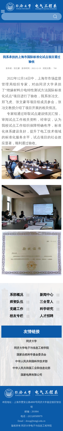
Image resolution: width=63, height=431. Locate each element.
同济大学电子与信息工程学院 (31, 347)
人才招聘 (46, 316)
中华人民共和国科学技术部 (31, 361)
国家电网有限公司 (31, 374)
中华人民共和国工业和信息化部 (31, 368)
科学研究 (46, 309)
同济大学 (31, 341)
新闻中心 (46, 294)
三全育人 (46, 302)
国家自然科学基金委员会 (31, 354)
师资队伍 (16, 302)
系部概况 (16, 294)
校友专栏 (16, 316)
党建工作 (16, 309)
